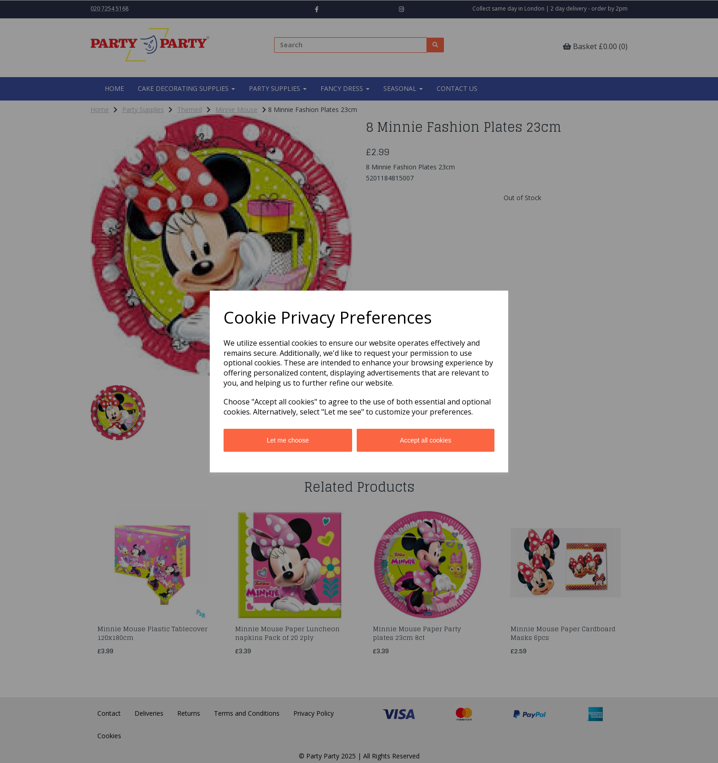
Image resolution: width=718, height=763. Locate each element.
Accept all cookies (425, 440)
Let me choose (288, 440)
